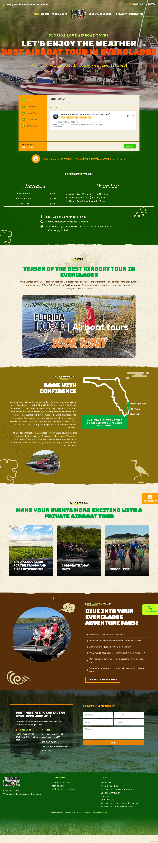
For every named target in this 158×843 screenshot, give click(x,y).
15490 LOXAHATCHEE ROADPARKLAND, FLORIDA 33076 (27, 737)
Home (36, 14)
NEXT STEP (130, 146)
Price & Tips (59, 14)
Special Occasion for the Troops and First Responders (30, 565)
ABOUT (45, 14)
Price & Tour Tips (109, 786)
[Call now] (150, 608)
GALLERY (121, 14)
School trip (120, 569)
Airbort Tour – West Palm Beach (117, 789)
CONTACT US (136, 14)
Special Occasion (101, 14)
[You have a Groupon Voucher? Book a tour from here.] (35, 158)
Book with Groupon (110, 792)
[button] (101, 14)
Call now (150, 611)
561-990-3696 (48, 742)
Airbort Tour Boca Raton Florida (117, 806)
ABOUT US (106, 782)
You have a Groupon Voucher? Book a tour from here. (84, 159)
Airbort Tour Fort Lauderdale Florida (119, 803)
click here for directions (64, 789)
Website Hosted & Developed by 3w (92, 813)
